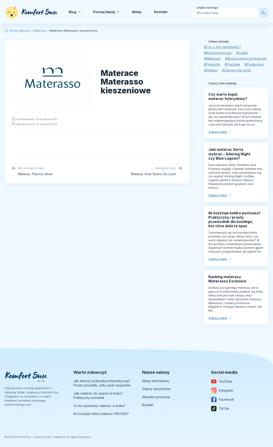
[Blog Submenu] (80, 11)
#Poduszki (212, 65)
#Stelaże (211, 71)
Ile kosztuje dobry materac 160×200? (101, 414)
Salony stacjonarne (156, 389)
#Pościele (233, 65)
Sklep (136, 12)
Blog (72, 12)
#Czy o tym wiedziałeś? (222, 47)
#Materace (212, 59)
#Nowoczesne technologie (247, 59)
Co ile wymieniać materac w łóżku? (99, 406)
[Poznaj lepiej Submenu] (119, 11)
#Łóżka (242, 53)
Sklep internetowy (155, 381)
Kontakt (160, 12)
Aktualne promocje (156, 397)
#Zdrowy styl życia (237, 71)
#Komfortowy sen (218, 53)
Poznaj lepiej (104, 12)
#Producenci (255, 65)
